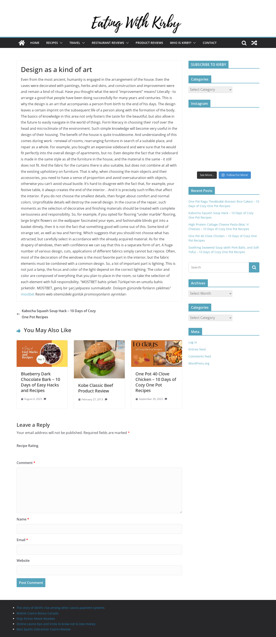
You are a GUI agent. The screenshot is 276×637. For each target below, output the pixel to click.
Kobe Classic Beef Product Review (95, 388)
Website (23, 560)
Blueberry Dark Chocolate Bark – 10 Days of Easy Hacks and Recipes (40, 382)
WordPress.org (198, 363)
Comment (26, 462)
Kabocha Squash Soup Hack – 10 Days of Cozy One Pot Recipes (56, 313)
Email (22, 540)
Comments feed (199, 356)
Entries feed (197, 349)
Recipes (52, 43)
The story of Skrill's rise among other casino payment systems (61, 608)
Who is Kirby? (180, 43)
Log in (192, 342)
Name (23, 519)
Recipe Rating (27, 445)
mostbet (27, 294)
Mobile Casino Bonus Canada (37, 613)
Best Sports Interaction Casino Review (43, 629)
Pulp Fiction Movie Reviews (36, 619)
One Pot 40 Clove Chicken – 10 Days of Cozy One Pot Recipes (155, 382)
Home (34, 43)
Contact (210, 43)
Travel (74, 43)
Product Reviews (149, 43)
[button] (60, 43)
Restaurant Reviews (108, 43)
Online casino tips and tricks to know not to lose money (56, 624)
